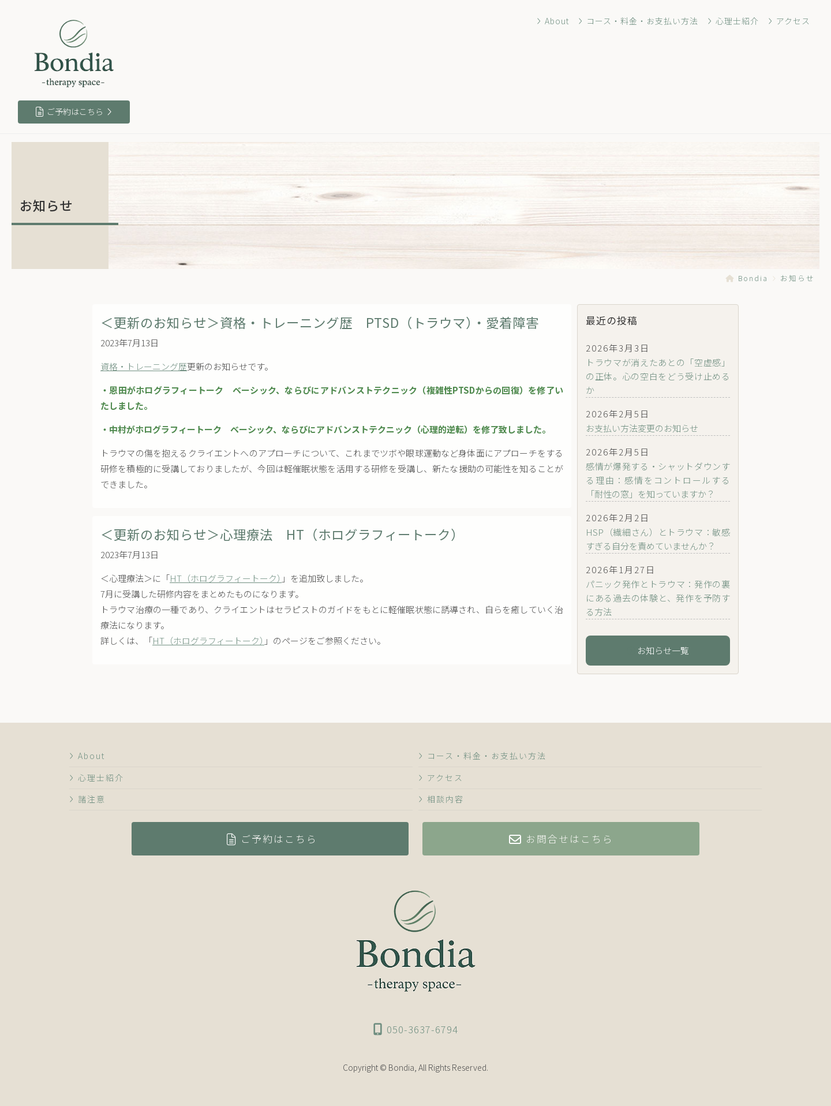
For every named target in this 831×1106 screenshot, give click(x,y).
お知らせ (797, 278)
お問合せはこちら (561, 838)
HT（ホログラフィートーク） (227, 578)
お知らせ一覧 (658, 650)
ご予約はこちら (74, 111)
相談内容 (440, 799)
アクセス (789, 20)
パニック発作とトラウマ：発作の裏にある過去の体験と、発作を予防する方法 (658, 597)
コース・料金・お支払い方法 (640, 20)
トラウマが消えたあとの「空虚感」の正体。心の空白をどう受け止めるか (658, 376)
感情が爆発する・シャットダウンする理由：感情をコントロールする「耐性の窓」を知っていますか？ (658, 480)
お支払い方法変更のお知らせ (642, 428)
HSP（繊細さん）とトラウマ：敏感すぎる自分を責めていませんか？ (658, 539)
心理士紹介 (734, 20)
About (555, 20)
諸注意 (86, 799)
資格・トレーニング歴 (143, 366)
